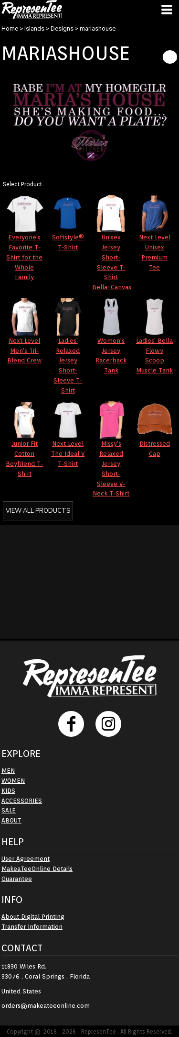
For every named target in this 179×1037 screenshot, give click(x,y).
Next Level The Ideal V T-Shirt (67, 453)
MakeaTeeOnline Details (37, 868)
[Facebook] (71, 724)
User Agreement (25, 858)
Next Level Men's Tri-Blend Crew (24, 350)
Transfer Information (32, 926)
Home (9, 28)
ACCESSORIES (21, 800)
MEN (8, 770)
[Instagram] (108, 724)
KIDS (8, 790)
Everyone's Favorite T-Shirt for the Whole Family (24, 257)
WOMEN (13, 780)
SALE (8, 810)
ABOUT (11, 820)
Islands (34, 28)
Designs (62, 28)
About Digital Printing (32, 916)
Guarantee (16, 878)
